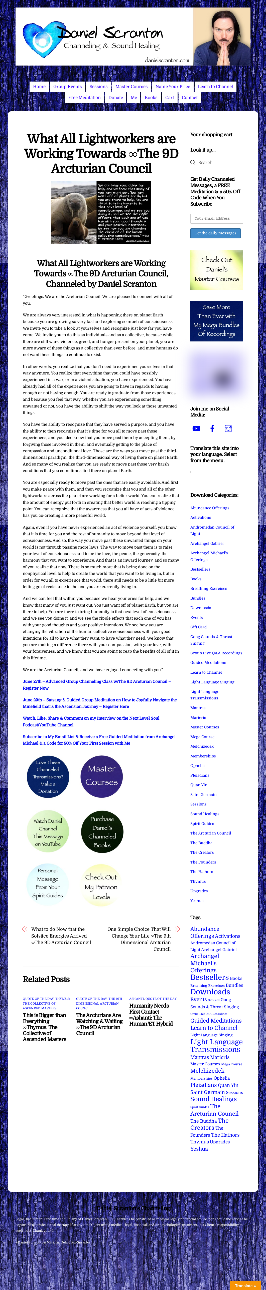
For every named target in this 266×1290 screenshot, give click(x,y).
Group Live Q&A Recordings (216, 653)
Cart (169, 97)
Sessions (99, 86)
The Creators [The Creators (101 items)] (209, 1124)
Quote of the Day (38, 999)
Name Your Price (173, 86)
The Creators (202, 852)
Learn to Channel (215, 86)
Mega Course (202, 737)
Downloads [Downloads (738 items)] (210, 992)
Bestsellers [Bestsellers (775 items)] (209, 977)
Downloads (200, 608)
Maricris (198, 717)
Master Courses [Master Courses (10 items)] (205, 1064)
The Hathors (201, 872)
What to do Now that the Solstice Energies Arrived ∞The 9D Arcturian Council (61, 936)
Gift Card (198, 627)
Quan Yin (198, 785)
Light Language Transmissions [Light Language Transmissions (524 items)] (216, 1046)
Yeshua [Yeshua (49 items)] (199, 1149)
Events (196, 617)
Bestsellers (200, 569)
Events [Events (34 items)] (198, 999)
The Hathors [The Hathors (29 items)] (225, 1135)
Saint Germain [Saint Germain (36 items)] (207, 1092)
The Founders (203, 862)
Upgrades (199, 891)
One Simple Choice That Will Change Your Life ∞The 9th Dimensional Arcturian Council (139, 939)
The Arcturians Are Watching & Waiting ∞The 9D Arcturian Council (99, 1024)
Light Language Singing (212, 682)
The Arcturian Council (210, 833)
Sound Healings (204, 814)
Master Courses (131, 86)
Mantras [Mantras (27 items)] (199, 1057)
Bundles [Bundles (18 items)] (234, 985)
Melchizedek (202, 746)
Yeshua (197, 901)
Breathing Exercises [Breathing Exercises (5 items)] (207, 986)
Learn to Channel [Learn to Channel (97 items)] (213, 1028)
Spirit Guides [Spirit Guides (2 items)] (199, 1107)
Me (134, 97)
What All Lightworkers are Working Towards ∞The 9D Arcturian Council (101, 154)
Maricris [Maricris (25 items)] (219, 1057)
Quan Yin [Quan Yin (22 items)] (228, 1085)
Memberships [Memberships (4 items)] (201, 1078)
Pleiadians (199, 775)
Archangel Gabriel (207, 543)
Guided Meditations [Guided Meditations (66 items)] (216, 1021)
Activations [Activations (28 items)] (227, 936)
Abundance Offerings (209, 508)
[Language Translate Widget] (208, 472)
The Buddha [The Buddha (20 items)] (203, 1121)
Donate (115, 97)
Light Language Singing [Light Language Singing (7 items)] (211, 1035)
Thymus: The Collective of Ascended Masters (46, 1003)
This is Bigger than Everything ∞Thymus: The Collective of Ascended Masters (44, 1027)
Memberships (203, 756)
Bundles (197, 598)
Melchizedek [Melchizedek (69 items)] (207, 1071)
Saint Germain (203, 794)
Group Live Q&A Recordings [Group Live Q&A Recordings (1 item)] (208, 1014)
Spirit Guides (202, 823)
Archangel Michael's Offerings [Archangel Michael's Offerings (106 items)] (204, 963)
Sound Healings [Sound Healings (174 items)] (213, 1099)
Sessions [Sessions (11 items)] (234, 1092)
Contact (190, 97)
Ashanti (136, 999)
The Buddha (201, 843)
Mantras (198, 708)
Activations (200, 517)
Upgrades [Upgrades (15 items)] (220, 1142)
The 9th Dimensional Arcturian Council (99, 1003)
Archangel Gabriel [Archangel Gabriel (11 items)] (219, 949)
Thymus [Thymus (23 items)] (199, 1141)
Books (151, 97)
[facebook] (213, 428)
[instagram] (229, 428)
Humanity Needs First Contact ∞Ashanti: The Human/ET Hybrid (151, 1015)
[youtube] (197, 428)
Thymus (198, 881)
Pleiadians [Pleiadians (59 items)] (203, 1085)
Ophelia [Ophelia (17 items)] (222, 1078)
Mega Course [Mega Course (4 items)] (231, 1064)
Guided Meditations (208, 662)
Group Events (67, 86)
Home (39, 86)
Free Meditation (84, 97)
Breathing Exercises (208, 588)
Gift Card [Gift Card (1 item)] (214, 1000)
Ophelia (197, 765)
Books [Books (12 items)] (236, 978)
